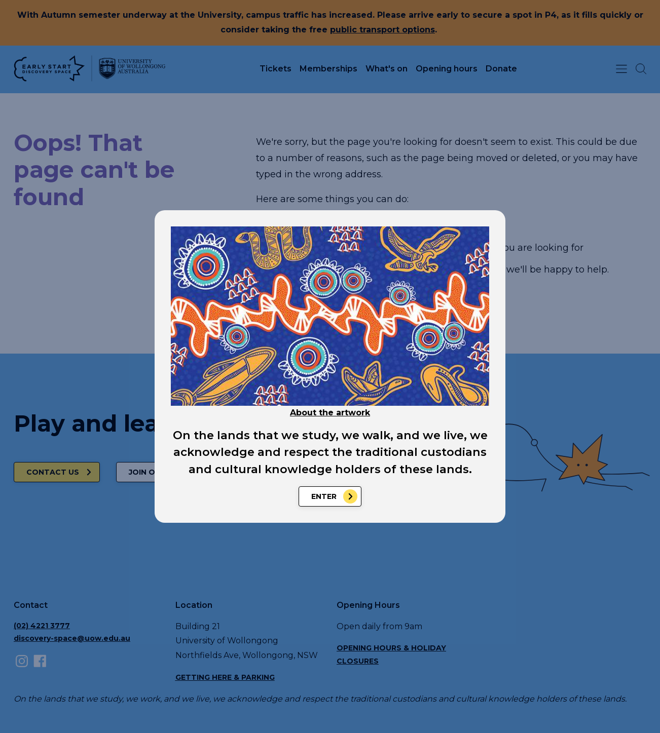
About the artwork (330, 412)
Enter (324, 496)
